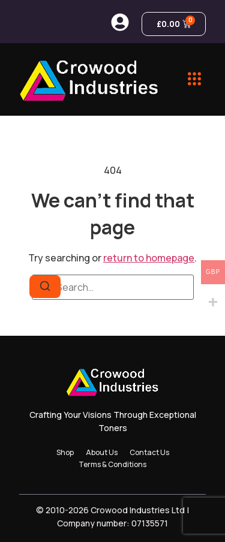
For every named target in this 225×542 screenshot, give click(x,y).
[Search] (45, 286)
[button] (195, 79)
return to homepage (148, 257)
